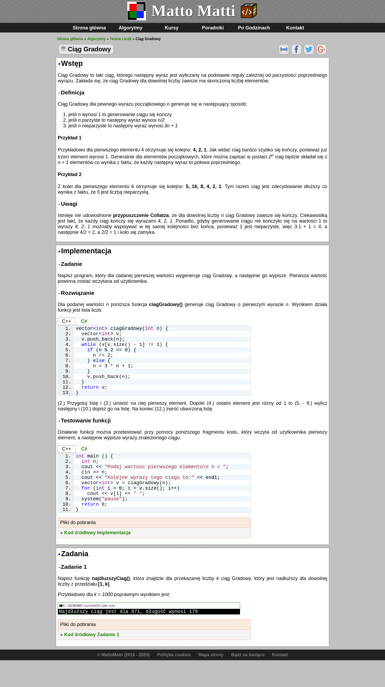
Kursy (171, 27)
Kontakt (295, 27)
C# (84, 321)
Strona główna (89, 27)
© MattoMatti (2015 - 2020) (123, 681)
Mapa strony (211, 681)
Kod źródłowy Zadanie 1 (91, 661)
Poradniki (213, 27)
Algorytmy (130, 27)
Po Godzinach (254, 27)
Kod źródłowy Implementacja (97, 558)
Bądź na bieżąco (247, 681)
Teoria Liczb (121, 39)
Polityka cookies (174, 681)
